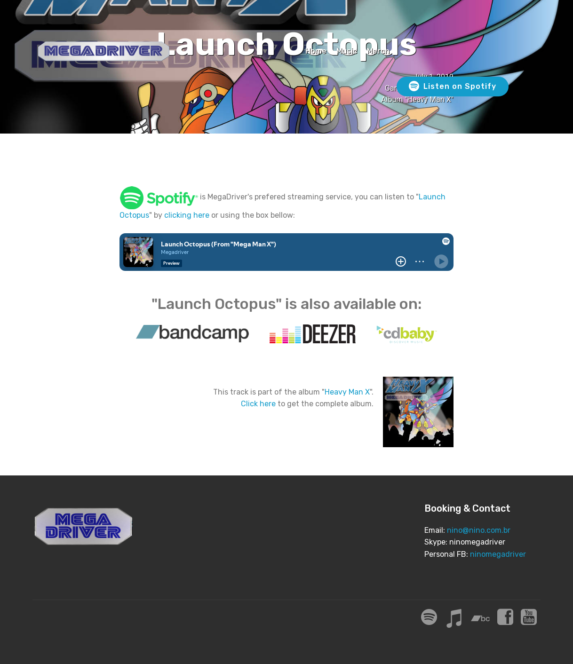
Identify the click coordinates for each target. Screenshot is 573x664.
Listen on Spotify (452, 86)
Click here (258, 403)
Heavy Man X (347, 391)
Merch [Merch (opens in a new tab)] (378, 51)
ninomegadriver (498, 554)
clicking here (186, 215)
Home (315, 51)
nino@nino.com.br (478, 530)
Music (346, 51)
